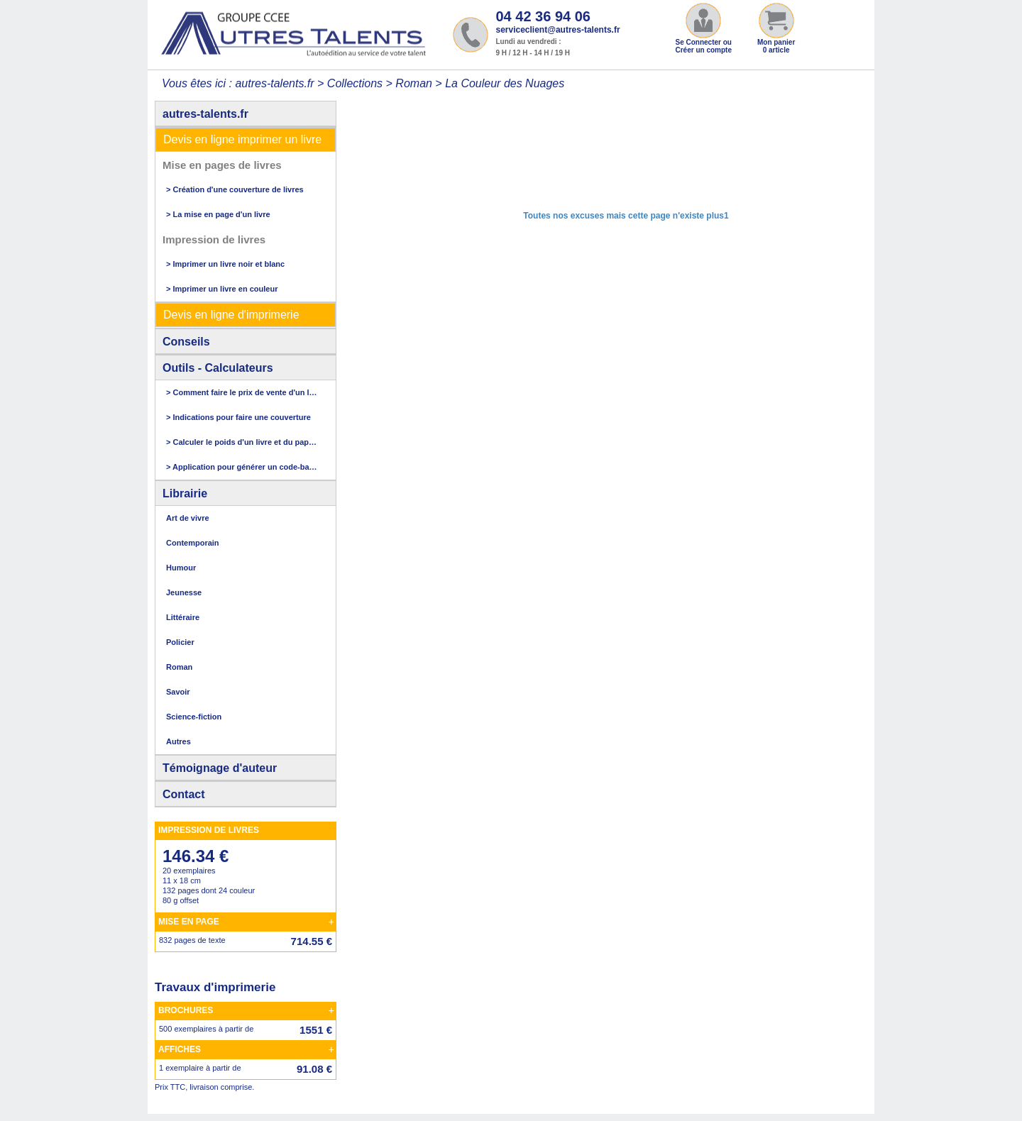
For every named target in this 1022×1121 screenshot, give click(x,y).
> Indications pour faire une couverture (238, 417)
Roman (413, 83)
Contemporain (192, 543)
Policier (180, 642)
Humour (181, 567)
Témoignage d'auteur (220, 768)
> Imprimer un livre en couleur (222, 289)
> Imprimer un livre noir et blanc (225, 264)
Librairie (185, 493)
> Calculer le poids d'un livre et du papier (242, 442)
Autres (178, 741)
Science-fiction (193, 716)
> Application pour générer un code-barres (242, 467)
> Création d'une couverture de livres (235, 189)
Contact (184, 794)
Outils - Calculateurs (218, 368)
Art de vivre (187, 518)
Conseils (186, 342)
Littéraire (182, 617)
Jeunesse (184, 592)
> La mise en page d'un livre (218, 214)
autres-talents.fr (205, 114)
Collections (355, 83)
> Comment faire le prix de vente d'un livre (242, 392)
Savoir (178, 691)
